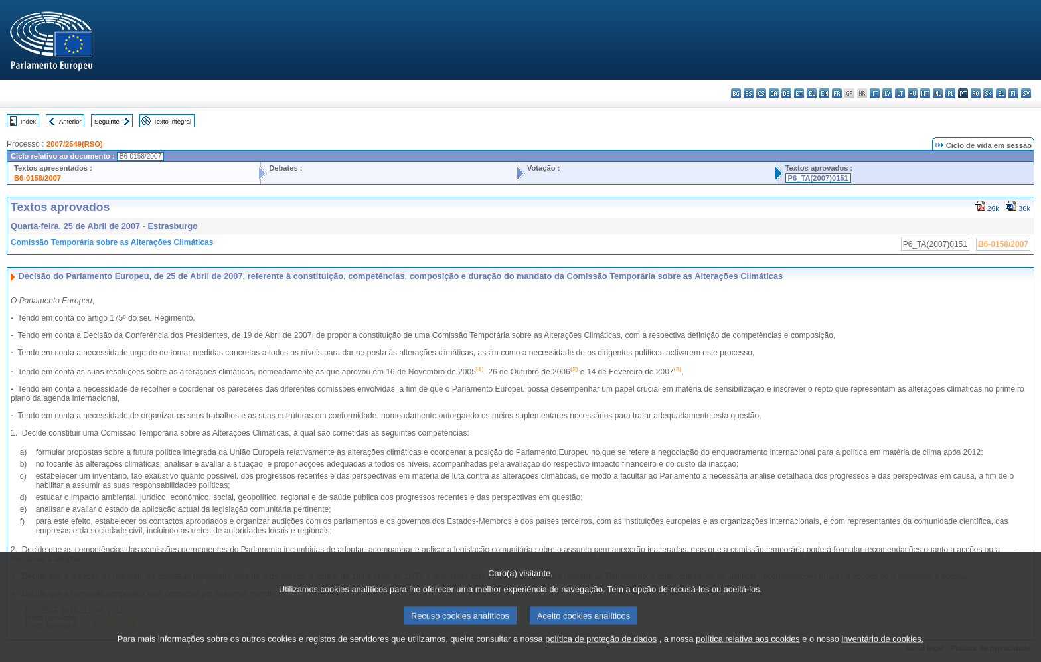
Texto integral (172, 121)
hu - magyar (913, 93)
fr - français (837, 93)
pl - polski (950, 93)
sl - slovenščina (1001, 93)
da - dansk (774, 93)
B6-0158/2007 (37, 178)
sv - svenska (1026, 93)
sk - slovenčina (988, 93)
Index (28, 121)
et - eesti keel (799, 93)
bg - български (736, 93)
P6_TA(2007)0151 (818, 178)
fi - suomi (1013, 93)
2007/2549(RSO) (74, 144)
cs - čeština (761, 93)
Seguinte (107, 121)
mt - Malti (925, 93)
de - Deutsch (786, 93)
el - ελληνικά (812, 93)
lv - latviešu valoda (887, 93)
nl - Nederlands (938, 93)
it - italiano (875, 93)
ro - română (976, 93)
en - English (824, 93)
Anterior (70, 121)
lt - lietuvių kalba (900, 93)
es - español (749, 93)
